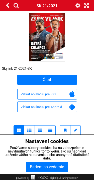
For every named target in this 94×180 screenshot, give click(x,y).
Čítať (47, 79)
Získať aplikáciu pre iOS (48, 94)
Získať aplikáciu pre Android (48, 107)
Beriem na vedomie (47, 166)
